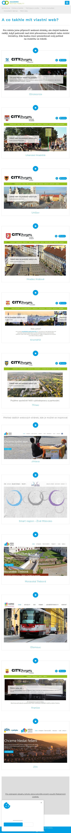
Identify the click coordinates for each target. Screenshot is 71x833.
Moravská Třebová (35, 581)
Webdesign (35, 831)
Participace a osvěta (32, 8)
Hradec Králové (35, 279)
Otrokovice (35, 94)
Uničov (35, 213)
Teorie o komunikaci (48, 8)
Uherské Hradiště (35, 155)
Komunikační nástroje (11, 11)
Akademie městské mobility (42, 828)
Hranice (35, 708)
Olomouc (35, 647)
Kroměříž (35, 340)
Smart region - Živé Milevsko (35, 521)
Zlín (35, 767)
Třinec (35, 405)
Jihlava (35, 461)
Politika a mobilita (17, 8)
